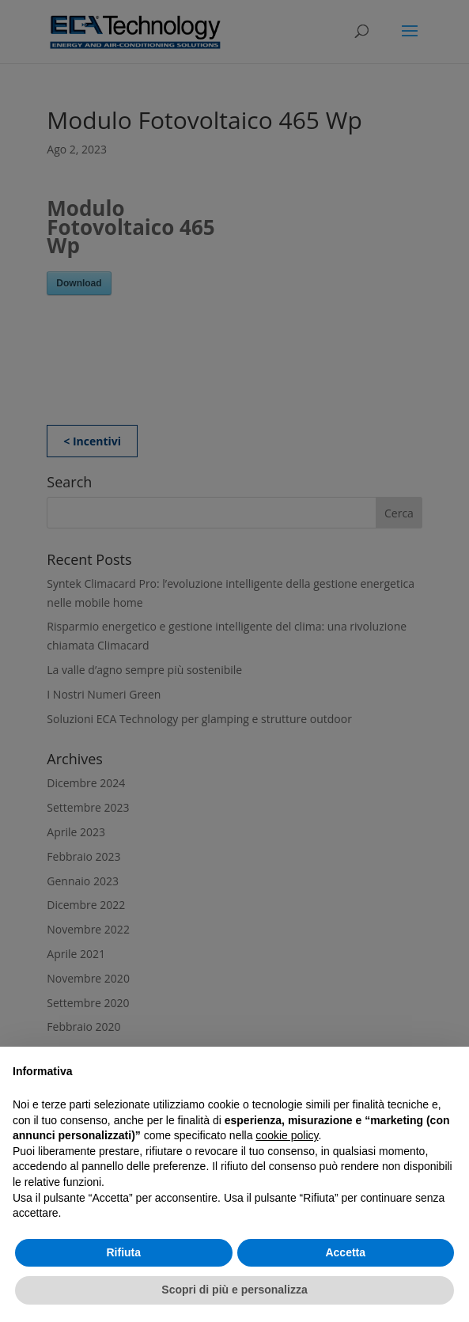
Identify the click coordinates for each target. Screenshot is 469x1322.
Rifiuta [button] (123, 1252)
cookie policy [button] (286, 1135)
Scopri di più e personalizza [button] (234, 1289)
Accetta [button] (345, 1252)
